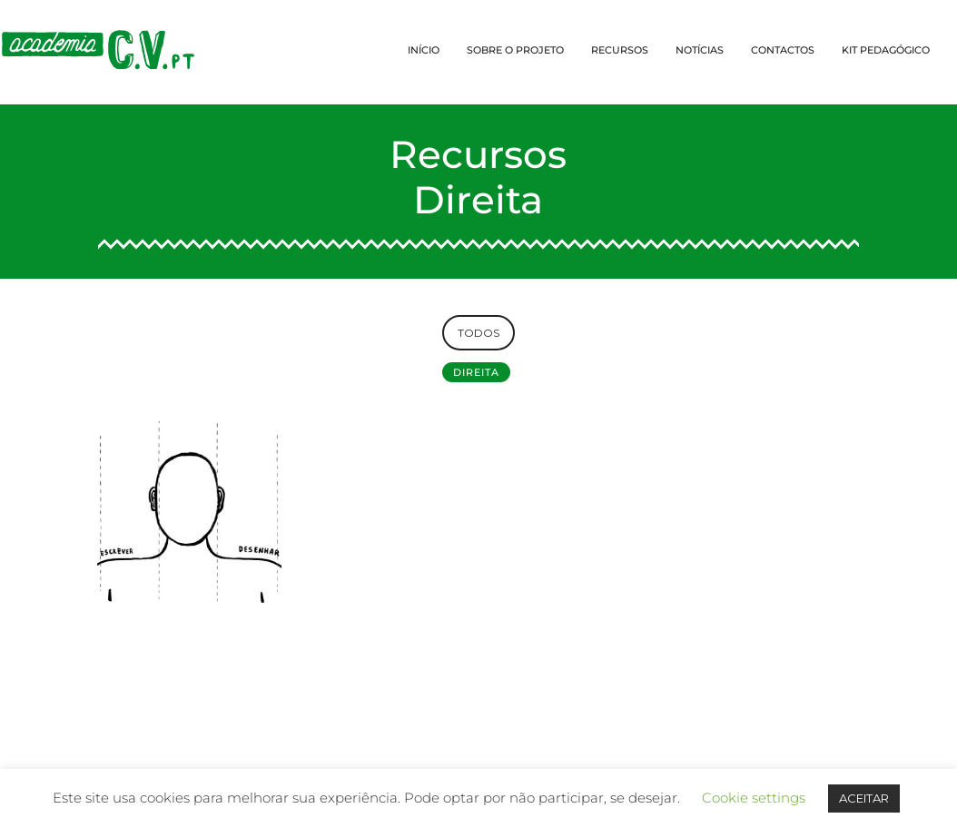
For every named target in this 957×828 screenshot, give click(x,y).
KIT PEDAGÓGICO (886, 50)
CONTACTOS (782, 50)
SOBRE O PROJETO (515, 50)
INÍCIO (423, 50)
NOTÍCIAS (700, 50)
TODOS (478, 333)
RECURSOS (619, 50)
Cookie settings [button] (753, 797)
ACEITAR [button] (864, 798)
